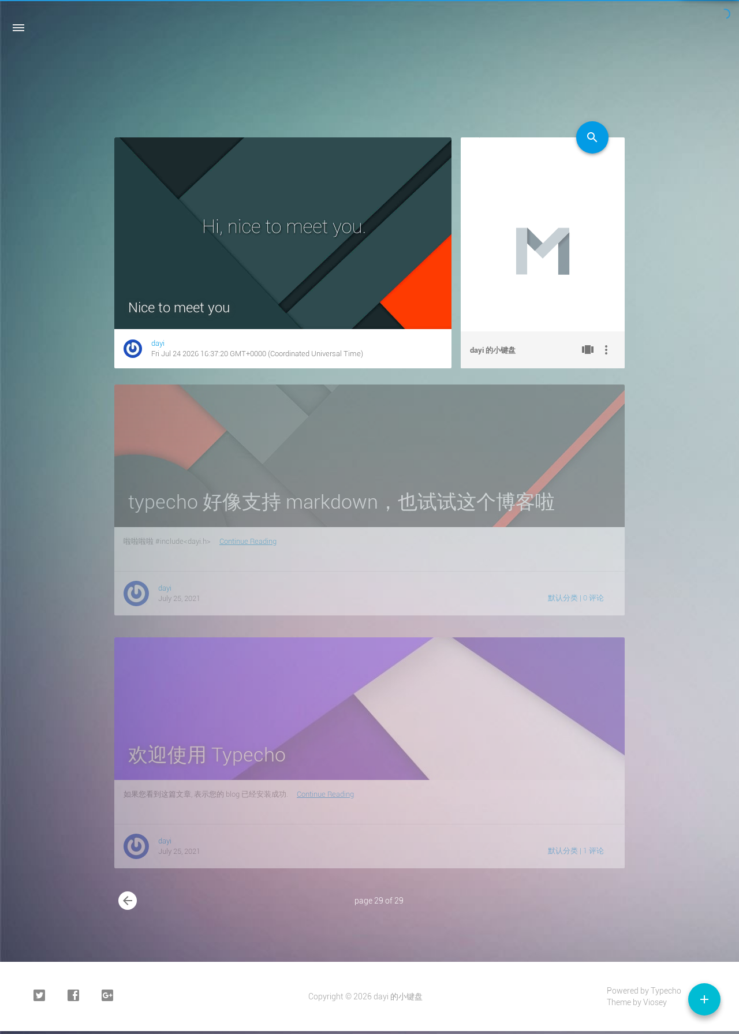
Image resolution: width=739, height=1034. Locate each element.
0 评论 (593, 597)
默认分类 (563, 597)
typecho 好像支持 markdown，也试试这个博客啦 (341, 501)
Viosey (655, 1002)
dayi (158, 343)
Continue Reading (248, 541)
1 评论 (593, 850)
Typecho (666, 990)
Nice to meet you (179, 308)
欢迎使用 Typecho (207, 754)
